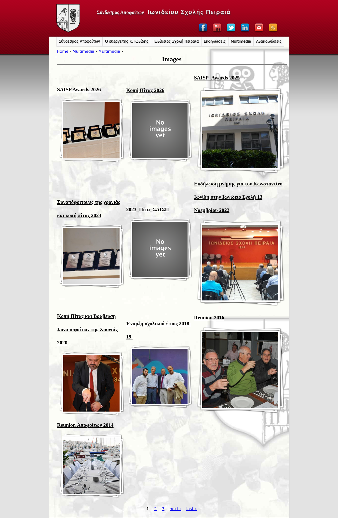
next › (175, 508)
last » (191, 508)
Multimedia (83, 51)
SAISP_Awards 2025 (217, 78)
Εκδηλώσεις (215, 41)
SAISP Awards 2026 (79, 89)
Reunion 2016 (209, 318)
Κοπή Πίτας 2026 (145, 90)
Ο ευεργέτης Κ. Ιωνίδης (127, 41)
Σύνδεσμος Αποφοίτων (79, 41)
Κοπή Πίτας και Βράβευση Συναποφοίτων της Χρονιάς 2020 (87, 329)
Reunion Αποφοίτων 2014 (85, 425)
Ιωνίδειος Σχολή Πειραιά (176, 41)
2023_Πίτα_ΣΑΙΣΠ (147, 209)
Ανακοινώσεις (269, 41)
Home (62, 51)
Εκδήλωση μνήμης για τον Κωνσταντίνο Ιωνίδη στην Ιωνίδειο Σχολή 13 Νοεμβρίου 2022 (238, 197)
